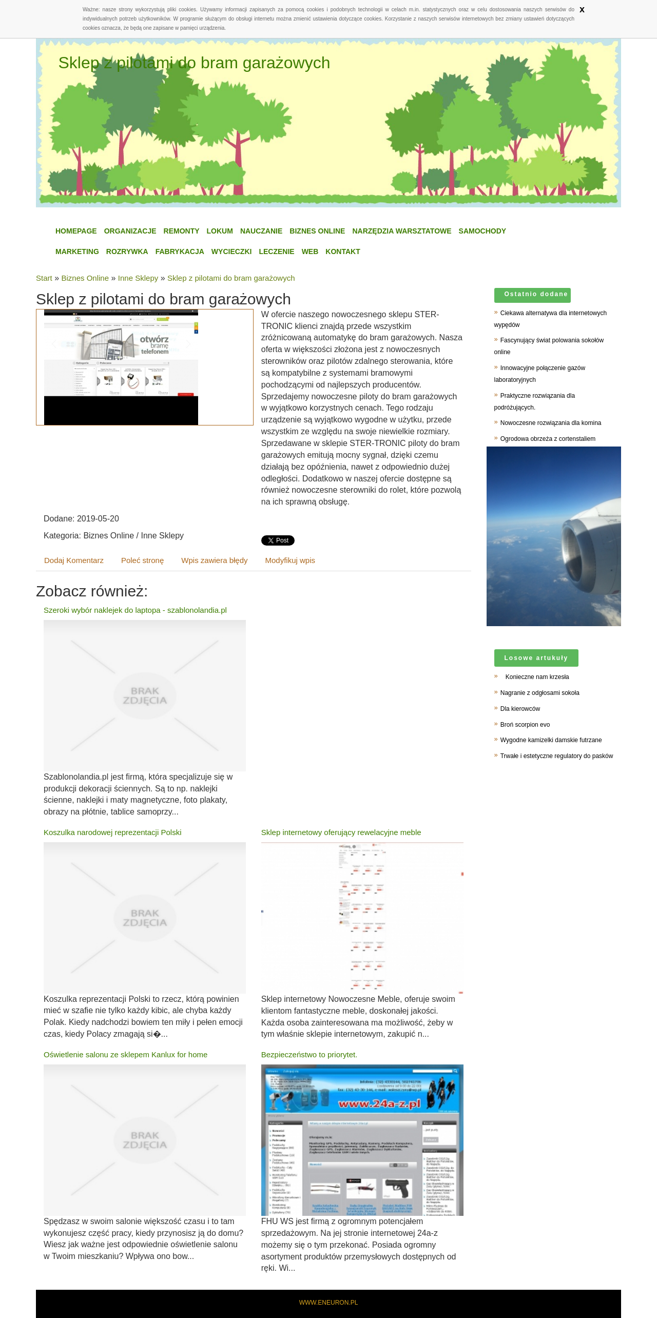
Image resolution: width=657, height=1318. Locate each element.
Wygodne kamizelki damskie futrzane (551, 740)
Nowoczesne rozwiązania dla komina (551, 423)
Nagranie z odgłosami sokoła (539, 692)
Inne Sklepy (138, 278)
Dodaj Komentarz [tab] (74, 560)
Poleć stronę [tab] (142, 560)
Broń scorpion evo (525, 724)
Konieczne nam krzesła (534, 677)
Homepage (76, 231)
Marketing (77, 251)
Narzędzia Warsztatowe (401, 231)
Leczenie (276, 251)
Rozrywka (127, 251)
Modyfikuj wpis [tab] (290, 560)
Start (44, 278)
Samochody (483, 231)
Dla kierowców (520, 708)
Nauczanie (261, 231)
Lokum (220, 231)
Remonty (182, 231)
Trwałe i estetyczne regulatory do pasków (556, 756)
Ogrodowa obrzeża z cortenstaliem (547, 438)
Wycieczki (231, 251)
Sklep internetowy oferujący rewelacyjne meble (341, 832)
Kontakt (342, 251)
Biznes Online (317, 231)
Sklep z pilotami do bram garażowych (231, 278)
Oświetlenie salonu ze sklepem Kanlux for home (125, 1054)
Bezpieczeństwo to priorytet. (309, 1054)
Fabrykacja (180, 251)
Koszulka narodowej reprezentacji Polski (112, 832)
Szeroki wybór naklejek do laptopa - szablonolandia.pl (135, 610)
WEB (310, 251)
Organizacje (130, 231)
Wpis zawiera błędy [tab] (214, 560)
